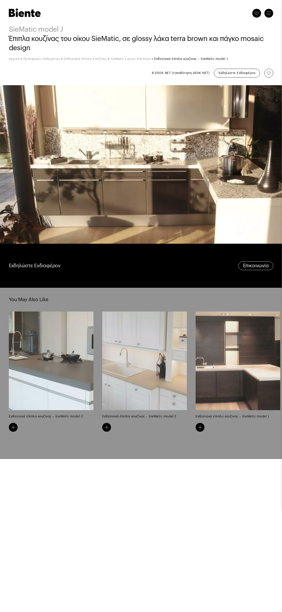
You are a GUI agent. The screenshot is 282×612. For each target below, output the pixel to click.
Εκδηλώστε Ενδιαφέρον (237, 73)
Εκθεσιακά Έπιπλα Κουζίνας (85, 59)
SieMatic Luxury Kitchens (131, 59)
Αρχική (14, 59)
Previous (75, 361)
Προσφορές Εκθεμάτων (41, 59)
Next (207, 361)
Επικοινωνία (256, 265)
